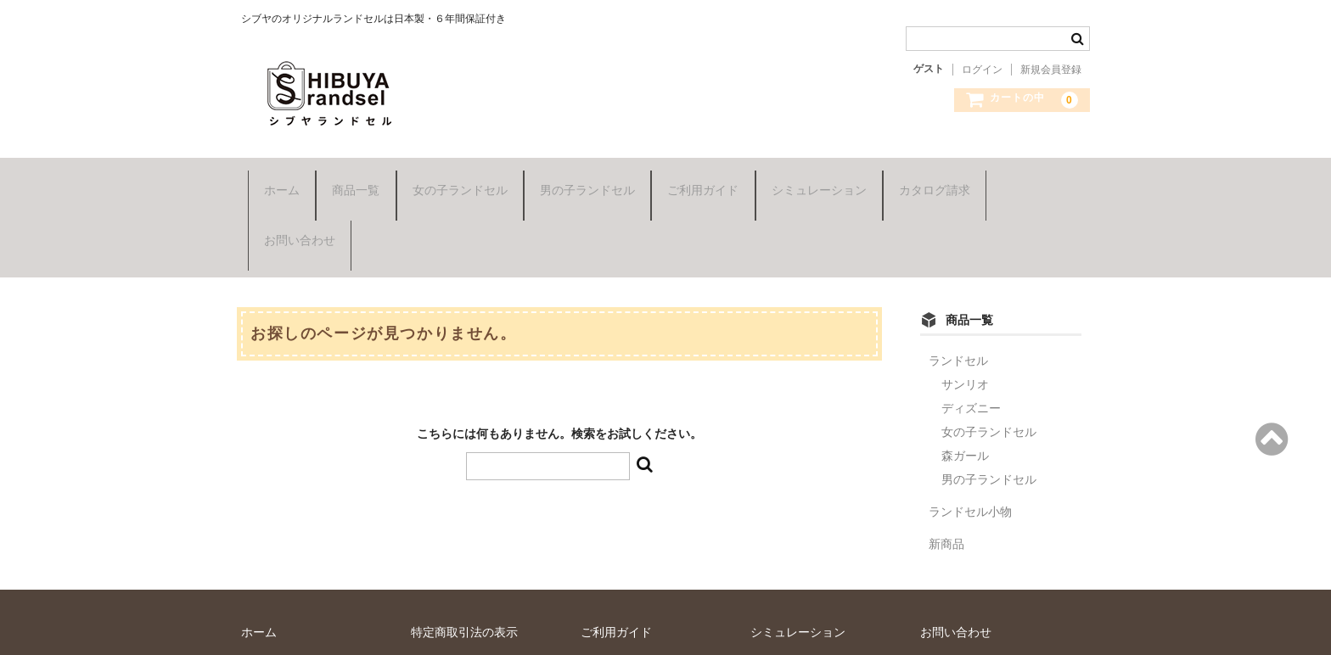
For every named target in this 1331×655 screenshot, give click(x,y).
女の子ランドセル (453, 175)
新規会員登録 (1050, 70)
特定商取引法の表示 (464, 548)
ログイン (982, 70)
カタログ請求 (927, 175)
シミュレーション (812, 175)
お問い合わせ (1032, 175)
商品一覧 (349, 175)
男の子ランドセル (580, 175)
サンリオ (965, 300)
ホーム (275, 175)
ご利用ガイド (697, 175)
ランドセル (958, 276)
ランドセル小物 (970, 427)
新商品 (946, 460)
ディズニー (971, 324)
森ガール (965, 371)
